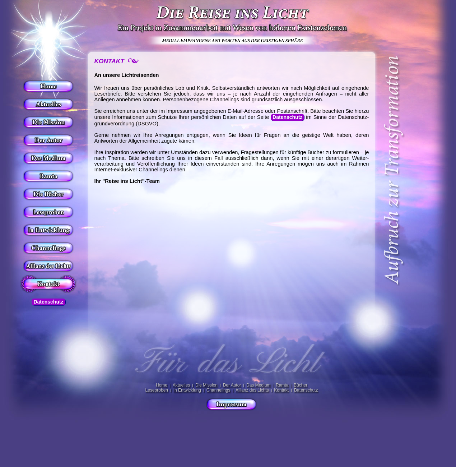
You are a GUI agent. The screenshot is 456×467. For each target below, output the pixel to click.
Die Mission (206, 385)
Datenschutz (48, 302)
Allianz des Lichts (252, 390)
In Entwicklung (187, 390)
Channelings (218, 390)
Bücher (300, 385)
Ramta (282, 385)
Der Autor (232, 385)
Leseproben (156, 390)
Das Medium (258, 385)
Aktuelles (181, 385)
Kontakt (281, 390)
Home (161, 385)
